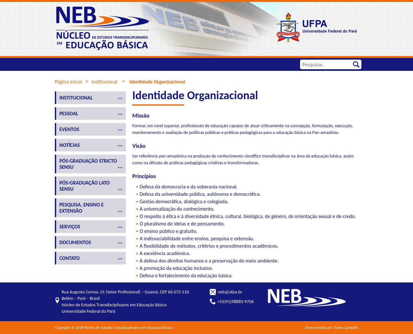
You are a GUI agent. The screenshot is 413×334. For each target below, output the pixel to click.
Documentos (75, 242)
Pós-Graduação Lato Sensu (84, 186)
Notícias (69, 145)
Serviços (69, 227)
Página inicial (68, 82)
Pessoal (68, 113)
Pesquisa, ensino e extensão (81, 208)
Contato (69, 258)
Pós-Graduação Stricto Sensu (88, 164)
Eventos (69, 129)
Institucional (104, 82)
